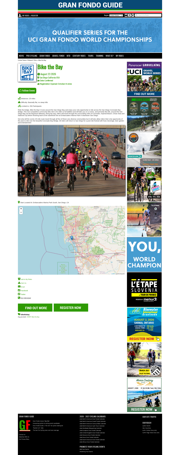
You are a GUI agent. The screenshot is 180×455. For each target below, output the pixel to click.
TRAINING (99, 55)
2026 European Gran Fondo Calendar (90, 430)
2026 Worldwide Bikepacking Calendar (91, 428)
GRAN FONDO (44, 55)
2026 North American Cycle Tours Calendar (92, 426)
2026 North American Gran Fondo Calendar (92, 419)
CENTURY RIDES (79, 55)
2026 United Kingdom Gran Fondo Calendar (92, 433)
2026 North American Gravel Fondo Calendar (93, 421)
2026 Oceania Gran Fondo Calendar (90, 435)
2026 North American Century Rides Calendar (93, 424)
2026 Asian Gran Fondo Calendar (89, 437)
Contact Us (22, 435)
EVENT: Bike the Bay (33, 317)
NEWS (21, 55)
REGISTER (34, 15)
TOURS (90, 55)
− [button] (21, 212)
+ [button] (21, 209)
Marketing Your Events (86, 452)
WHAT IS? (110, 55)
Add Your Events (84, 449)
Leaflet (113, 273)
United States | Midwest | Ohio (27, 60)
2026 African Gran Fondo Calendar (90, 442)
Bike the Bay (42, 60)
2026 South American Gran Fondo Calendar (92, 440)
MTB (68, 55)
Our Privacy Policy (24, 439)
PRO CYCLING (31, 55)
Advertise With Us (24, 437)
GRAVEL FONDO (58, 55)
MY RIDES (25, 15)
